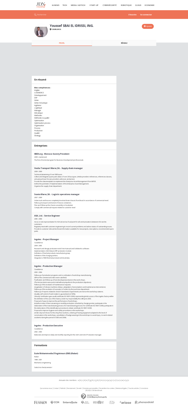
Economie (149, 5)
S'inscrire (132, 14)
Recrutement (71, 388)
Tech (64, 5)
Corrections (144, 388)
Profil (62, 43)
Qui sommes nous (46, 388)
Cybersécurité (110, 5)
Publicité (62, 388)
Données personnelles (90, 388)
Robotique (126, 5)
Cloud (138, 5)
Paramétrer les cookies (107, 388)
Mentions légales (121, 388)
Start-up (94, 5)
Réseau (124, 43)
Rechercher (41, 14)
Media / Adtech (78, 5)
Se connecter (146, 14)
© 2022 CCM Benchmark (94, 390)
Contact (56, 388)
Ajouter (149, 26)
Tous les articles (133, 388)
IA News (55, 5)
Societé (79, 388)
